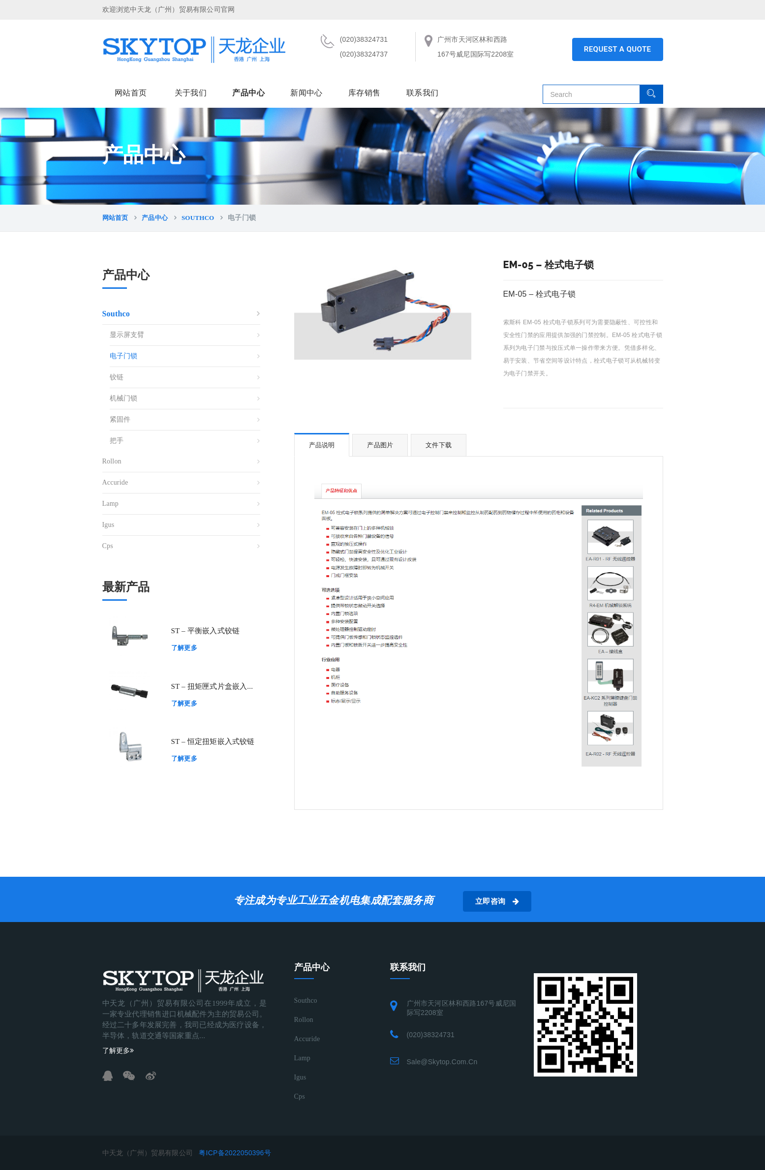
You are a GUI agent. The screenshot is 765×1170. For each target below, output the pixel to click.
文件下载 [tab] (439, 445)
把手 (116, 440)
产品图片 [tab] (380, 445)
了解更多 (184, 647)
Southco (198, 217)
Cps (107, 546)
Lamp (110, 503)
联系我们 (422, 93)
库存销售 (364, 93)
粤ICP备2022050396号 (235, 1153)
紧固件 (120, 419)
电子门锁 (124, 356)
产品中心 (248, 93)
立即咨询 (497, 901)
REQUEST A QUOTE (617, 49)
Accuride (115, 482)
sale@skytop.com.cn (442, 1062)
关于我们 (191, 93)
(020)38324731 (431, 1035)
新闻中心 (306, 93)
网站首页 (131, 93)
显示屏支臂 (127, 335)
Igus (108, 524)
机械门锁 (124, 398)
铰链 (116, 377)
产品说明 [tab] (322, 445)
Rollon (112, 461)
